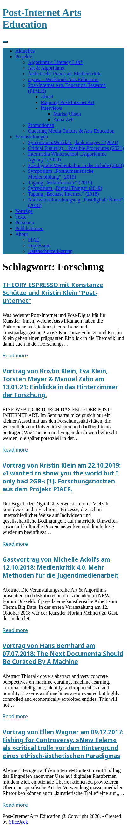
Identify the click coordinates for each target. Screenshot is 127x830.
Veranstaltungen (31, 136)
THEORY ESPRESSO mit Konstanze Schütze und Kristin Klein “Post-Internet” (53, 293)
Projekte (23, 56)
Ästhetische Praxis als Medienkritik (64, 73)
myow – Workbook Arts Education (63, 79)
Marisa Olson (67, 113)
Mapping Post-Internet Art (67, 102)
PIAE (33, 240)
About (47, 96)
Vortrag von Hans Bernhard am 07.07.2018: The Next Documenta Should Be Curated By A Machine (63, 653)
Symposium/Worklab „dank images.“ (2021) (73, 142)
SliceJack (18, 822)
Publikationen (29, 228)
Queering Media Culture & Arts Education (71, 131)
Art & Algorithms (46, 68)
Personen (24, 222)
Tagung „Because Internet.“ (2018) (63, 194)
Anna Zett (63, 119)
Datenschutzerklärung (50, 251)
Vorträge (24, 211)
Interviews (51, 108)
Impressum (39, 245)
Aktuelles (25, 50)
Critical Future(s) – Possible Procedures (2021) (76, 148)
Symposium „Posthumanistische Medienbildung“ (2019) (61, 173)
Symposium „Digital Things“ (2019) (65, 188)
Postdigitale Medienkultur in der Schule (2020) (76, 165)
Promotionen (41, 125)
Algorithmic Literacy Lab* (55, 62)
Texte (20, 217)
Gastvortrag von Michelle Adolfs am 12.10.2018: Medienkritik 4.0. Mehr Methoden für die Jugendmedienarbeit (61, 567)
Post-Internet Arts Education (42, 18)
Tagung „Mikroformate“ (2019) (60, 182)
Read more (15, 355)
